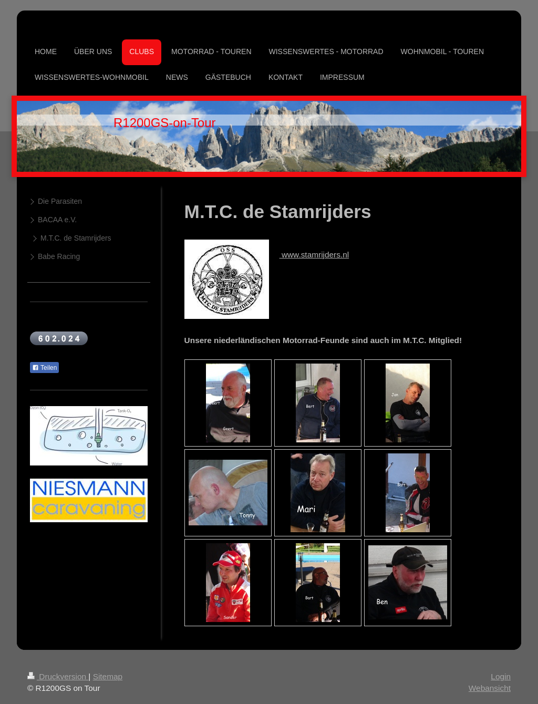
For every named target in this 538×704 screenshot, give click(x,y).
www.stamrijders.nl (314, 254)
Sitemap (107, 676)
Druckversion (57, 676)
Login (501, 676)
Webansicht (490, 688)
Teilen (44, 367)
